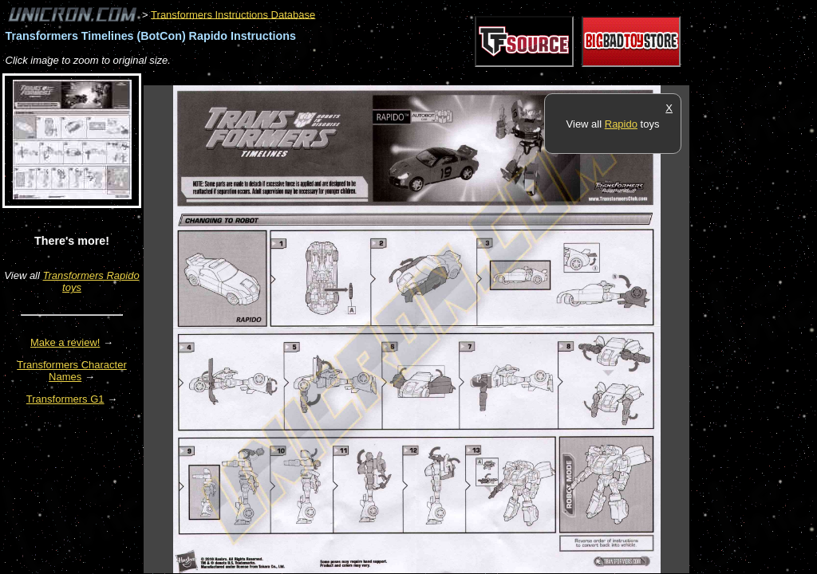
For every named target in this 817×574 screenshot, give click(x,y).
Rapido (621, 124)
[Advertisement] (434, 77)
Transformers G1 (65, 399)
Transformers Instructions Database (233, 14)
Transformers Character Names (72, 371)
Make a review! (65, 342)
